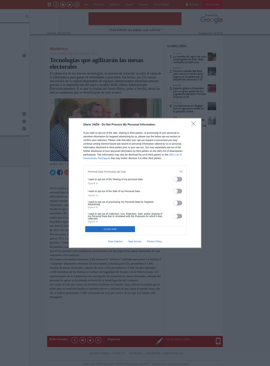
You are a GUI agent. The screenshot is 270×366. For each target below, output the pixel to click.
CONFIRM (110, 229)
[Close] (194, 124)
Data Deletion (115, 241)
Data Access (135, 241)
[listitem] (135, 171)
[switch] (177, 179)
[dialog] (135, 183)
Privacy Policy (154, 241)
